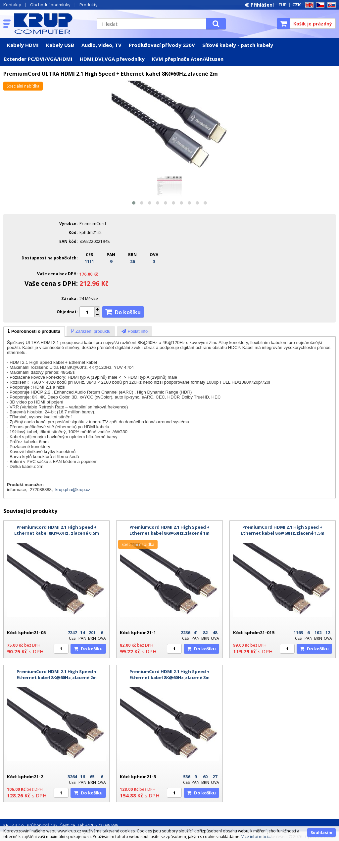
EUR (283, 5)
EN (308, 5)
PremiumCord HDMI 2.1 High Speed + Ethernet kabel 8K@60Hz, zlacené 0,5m (56, 530)
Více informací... (256, 836)
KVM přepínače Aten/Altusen (187, 59)
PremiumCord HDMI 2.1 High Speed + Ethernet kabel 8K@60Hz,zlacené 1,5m (282, 530)
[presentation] (34, 331)
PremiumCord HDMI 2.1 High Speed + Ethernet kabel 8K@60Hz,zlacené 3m (169, 674)
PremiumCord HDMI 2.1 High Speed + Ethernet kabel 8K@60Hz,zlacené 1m (169, 530)
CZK (296, 5)
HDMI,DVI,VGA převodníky (112, 59)
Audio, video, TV (101, 45)
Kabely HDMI (23, 45)
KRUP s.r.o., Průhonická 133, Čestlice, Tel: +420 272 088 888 (60, 825)
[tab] (34, 331)
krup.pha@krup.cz (72, 489)
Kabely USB (60, 45)
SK (330, 5)
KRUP (52, 23)
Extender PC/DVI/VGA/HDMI (38, 59)
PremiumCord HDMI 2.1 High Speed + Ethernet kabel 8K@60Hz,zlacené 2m (57, 674)
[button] (134, 203)
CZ (319, 5)
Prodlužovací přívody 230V (162, 45)
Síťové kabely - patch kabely (237, 45)
